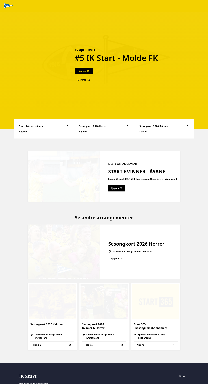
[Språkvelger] (183, 376)
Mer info (85, 80)
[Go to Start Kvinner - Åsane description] (64, 176)
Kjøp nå (83, 71)
